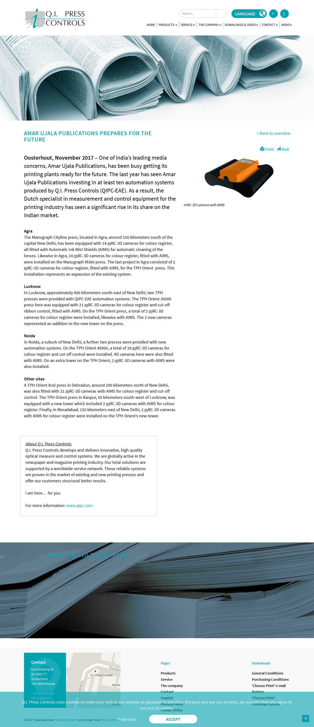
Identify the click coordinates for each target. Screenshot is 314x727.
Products (168, 25)
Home (151, 25)
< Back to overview (273, 133)
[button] (249, 13)
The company (172, 685)
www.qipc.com (79, 505)
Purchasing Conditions (270, 679)
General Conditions (267, 673)
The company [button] (209, 25)
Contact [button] (270, 25)
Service (167, 679)
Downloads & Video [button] (241, 25)
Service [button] (188, 25)
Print (267, 149)
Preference (126, 719)
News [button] (286, 25)
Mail (282, 149)
